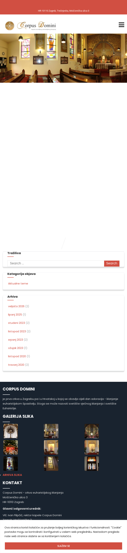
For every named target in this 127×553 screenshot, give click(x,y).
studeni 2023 (16, 323)
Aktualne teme (17, 283)
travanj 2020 (16, 365)
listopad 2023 (17, 331)
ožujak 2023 (15, 348)
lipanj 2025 (15, 314)
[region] (63, 536)
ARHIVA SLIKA (12, 475)
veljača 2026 (16, 306)
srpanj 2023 (15, 340)
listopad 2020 (17, 356)
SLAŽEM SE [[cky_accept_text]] (63, 546)
